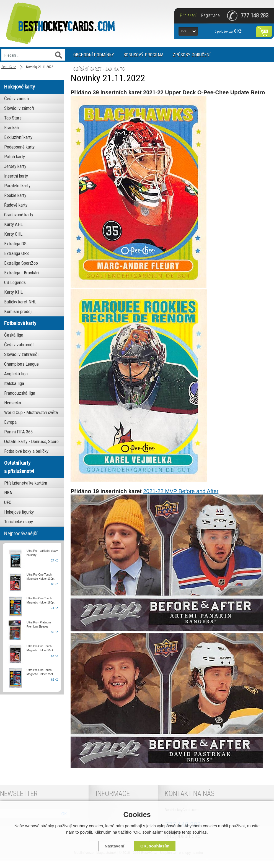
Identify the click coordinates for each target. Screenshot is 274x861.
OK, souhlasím (154, 846)
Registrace (210, 15)
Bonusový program (143, 55)
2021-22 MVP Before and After (180, 491)
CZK (184, 31)
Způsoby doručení (191, 55)
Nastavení (114, 846)
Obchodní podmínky (93, 55)
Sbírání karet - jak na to (99, 68)
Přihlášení (188, 15)
